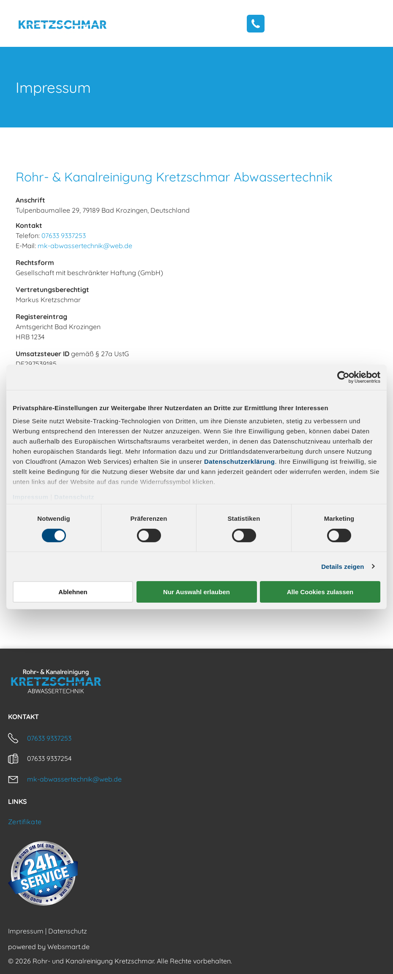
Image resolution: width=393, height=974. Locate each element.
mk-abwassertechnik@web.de (85, 245)
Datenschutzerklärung (239, 461)
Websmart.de (68, 946)
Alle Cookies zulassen (320, 591)
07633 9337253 (63, 235)
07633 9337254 (49, 758)
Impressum (31, 497)
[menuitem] (196, 821)
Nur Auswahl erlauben (196, 591)
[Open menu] (369, 23)
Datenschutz (74, 497)
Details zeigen (342, 566)
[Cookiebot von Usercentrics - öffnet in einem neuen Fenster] (343, 377)
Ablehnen (72, 591)
